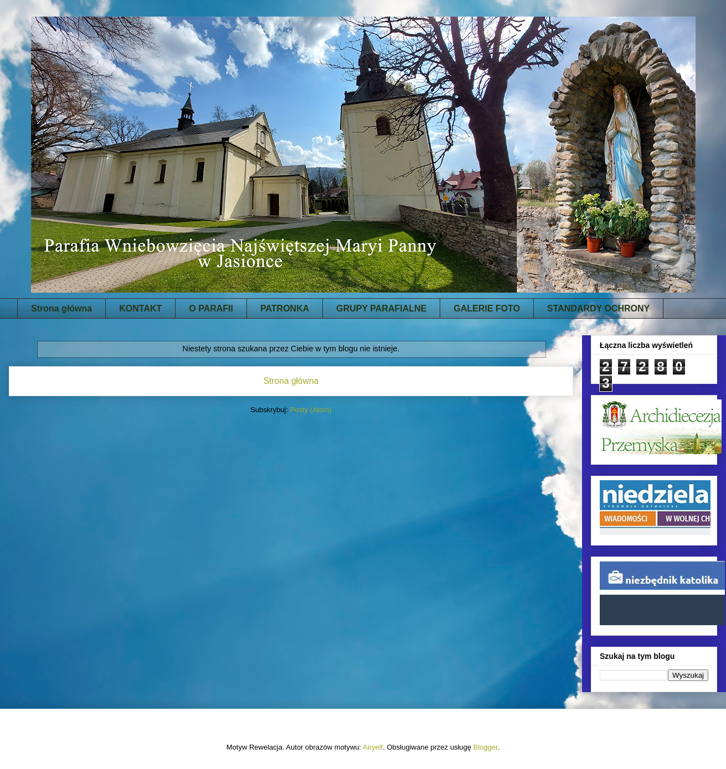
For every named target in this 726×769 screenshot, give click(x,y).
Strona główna (61, 308)
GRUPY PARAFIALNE (381, 308)
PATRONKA (284, 308)
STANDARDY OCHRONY (598, 308)
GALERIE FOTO (487, 308)
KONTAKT (140, 308)
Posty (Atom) (311, 410)
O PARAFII (211, 308)
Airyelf (373, 747)
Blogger (485, 747)
